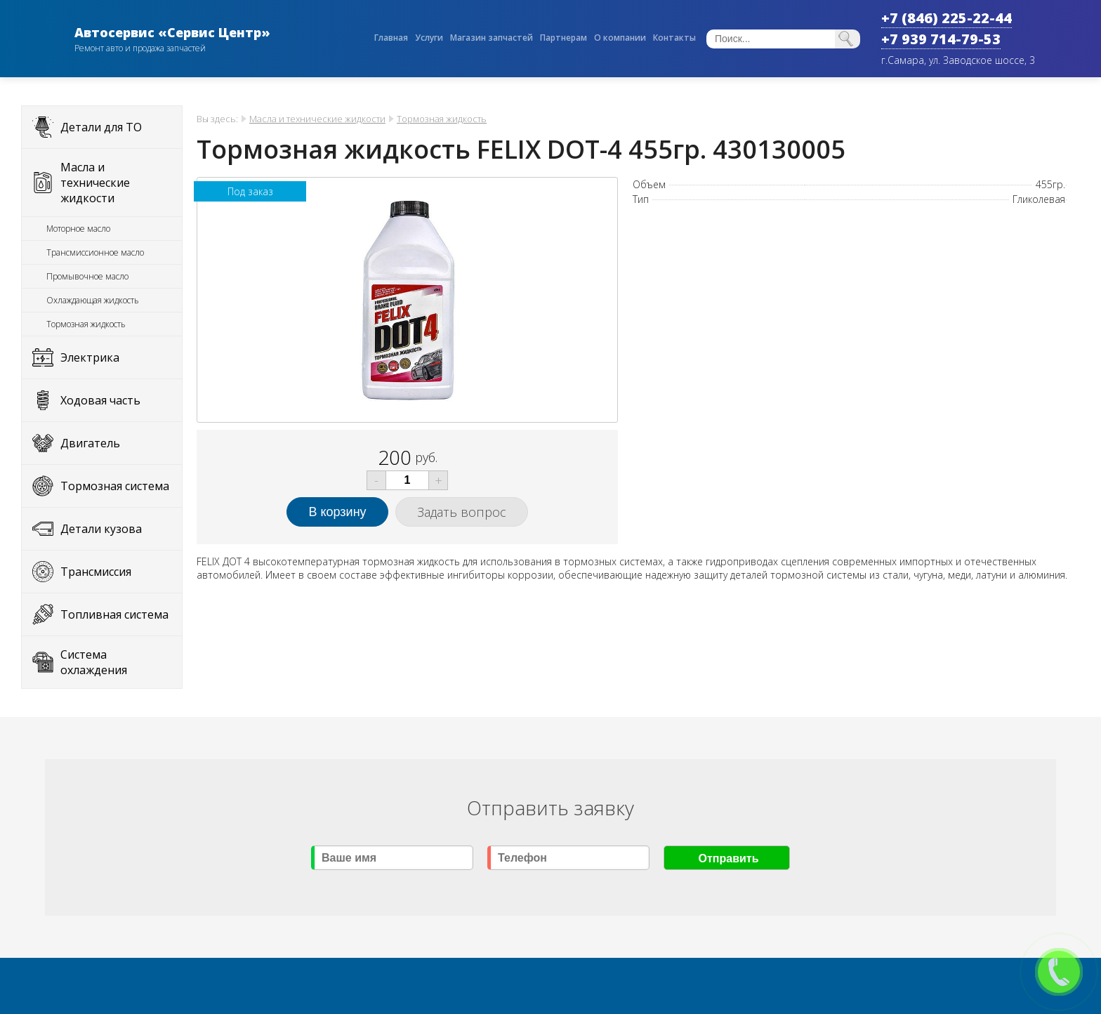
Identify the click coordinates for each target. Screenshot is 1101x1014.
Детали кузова (101, 528)
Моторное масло (78, 229)
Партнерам (563, 38)
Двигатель (90, 443)
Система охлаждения (93, 662)
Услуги (429, 38)
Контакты (674, 38)
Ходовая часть (100, 400)
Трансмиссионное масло (95, 252)
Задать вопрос (461, 511)
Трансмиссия (95, 571)
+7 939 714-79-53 (941, 38)
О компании (620, 38)
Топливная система (114, 614)
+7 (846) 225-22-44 (946, 17)
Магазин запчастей (491, 38)
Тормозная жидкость (86, 324)
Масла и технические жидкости (95, 182)
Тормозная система (114, 486)
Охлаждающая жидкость (92, 300)
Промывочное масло (87, 276)
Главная (391, 38)
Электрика (89, 357)
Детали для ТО (101, 127)
